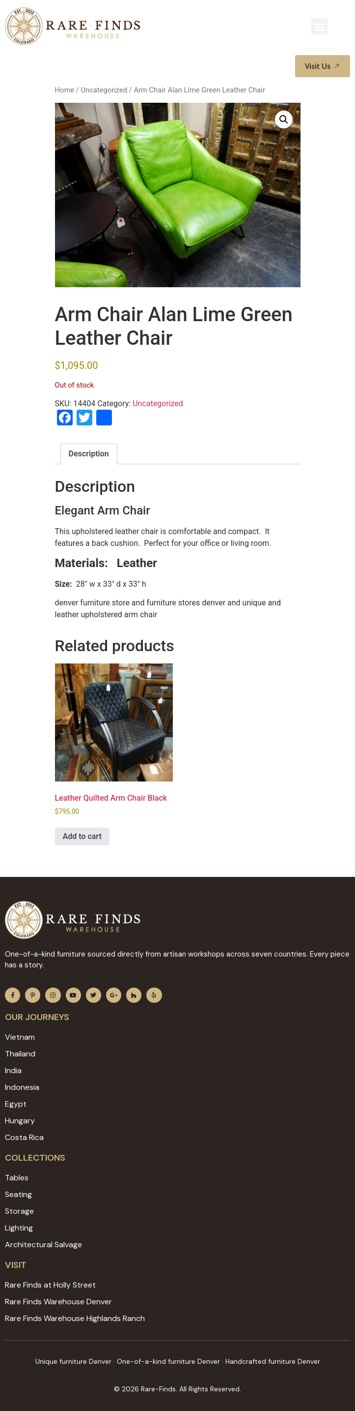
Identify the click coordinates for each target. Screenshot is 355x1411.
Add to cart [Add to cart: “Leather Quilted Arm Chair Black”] (82, 836)
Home (65, 90)
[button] (319, 26)
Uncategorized (104, 90)
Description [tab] (89, 453)
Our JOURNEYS (37, 1017)
